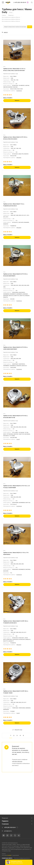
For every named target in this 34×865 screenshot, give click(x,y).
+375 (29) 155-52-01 (20, 2)
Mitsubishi (19, 157)
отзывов (9, 855)
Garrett (18, 439)
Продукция (5, 818)
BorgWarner (19, 90)
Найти (29, 26)
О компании (5, 824)
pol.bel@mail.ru (8, 831)
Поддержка (5, 821)
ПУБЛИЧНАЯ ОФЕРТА (7, 858)
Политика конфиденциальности (22, 858)
